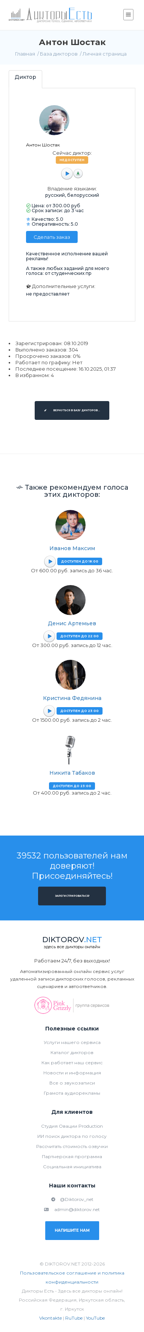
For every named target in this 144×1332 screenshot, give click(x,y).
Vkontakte (50, 1318)
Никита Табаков (72, 772)
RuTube (74, 1318)
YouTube (95, 1318)
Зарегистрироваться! (72, 896)
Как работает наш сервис (72, 1062)
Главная (25, 54)
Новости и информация (72, 1073)
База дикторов (59, 54)
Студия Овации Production (72, 1126)
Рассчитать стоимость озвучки (72, 1146)
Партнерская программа (72, 1156)
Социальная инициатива (72, 1166)
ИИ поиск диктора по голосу (72, 1136)
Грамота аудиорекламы (72, 1093)
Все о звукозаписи (72, 1083)
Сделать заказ (52, 237)
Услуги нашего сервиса (72, 1042)
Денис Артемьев (72, 623)
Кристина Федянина (72, 698)
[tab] (25, 79)
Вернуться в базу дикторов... (72, 410)
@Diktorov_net (72, 1199)
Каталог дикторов (72, 1052)
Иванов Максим (72, 548)
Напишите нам (72, 1230)
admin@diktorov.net (72, 1209)
